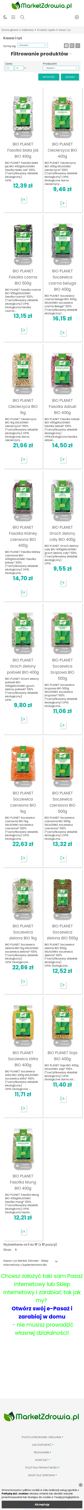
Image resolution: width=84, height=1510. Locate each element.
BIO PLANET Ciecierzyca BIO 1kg (23, 406)
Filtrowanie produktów (39, 53)
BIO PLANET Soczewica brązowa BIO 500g (62, 669)
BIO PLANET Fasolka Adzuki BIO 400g (62, 406)
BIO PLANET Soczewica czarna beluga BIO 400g (62, 280)
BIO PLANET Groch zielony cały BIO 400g (62, 533)
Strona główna (10, 30)
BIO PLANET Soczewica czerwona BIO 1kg (23, 802)
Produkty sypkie (46, 30)
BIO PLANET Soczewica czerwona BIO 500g (62, 802)
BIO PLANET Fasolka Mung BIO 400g (23, 1182)
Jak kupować (41, 1445)
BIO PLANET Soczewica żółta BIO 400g (23, 1059)
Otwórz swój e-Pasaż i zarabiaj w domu (42, 1312)
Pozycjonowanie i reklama (41, 1437)
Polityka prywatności (41, 1468)
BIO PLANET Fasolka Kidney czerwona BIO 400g (23, 536)
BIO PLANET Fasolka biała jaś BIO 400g (23, 150)
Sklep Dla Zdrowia (41, 1475)
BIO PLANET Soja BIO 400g (62, 1056)
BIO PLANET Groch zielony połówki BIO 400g (23, 666)
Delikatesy (28, 30)
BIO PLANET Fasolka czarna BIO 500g (23, 277)
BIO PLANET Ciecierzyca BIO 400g (62, 150)
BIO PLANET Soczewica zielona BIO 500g (62, 932)
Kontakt (41, 1460)
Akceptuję (42, 1504)
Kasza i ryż (65, 30)
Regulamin (41, 1452)
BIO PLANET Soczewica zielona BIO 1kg (23, 932)
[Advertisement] (42, 1373)
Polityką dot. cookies (15, 1493)
